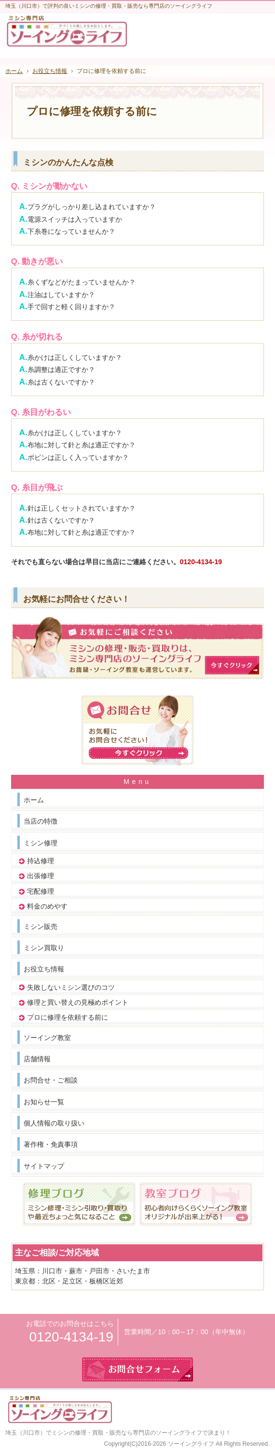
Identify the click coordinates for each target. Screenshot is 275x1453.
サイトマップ (44, 1166)
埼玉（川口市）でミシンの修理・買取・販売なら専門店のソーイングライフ (103, 1432)
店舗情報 (37, 1059)
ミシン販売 (40, 926)
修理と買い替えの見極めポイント (77, 1002)
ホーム (34, 800)
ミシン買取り (44, 948)
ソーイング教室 (47, 1037)
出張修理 (40, 876)
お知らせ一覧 (44, 1102)
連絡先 (233, 32)
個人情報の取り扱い (54, 1123)
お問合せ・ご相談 (51, 1080)
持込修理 (40, 861)
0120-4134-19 (201, 562)
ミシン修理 (40, 843)
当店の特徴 (40, 821)
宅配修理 (40, 891)
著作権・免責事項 (51, 1144)
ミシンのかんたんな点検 (68, 162)
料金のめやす (47, 906)
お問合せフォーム (257, 32)
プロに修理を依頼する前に (67, 1017)
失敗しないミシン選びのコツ (71, 987)
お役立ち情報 (44, 969)
